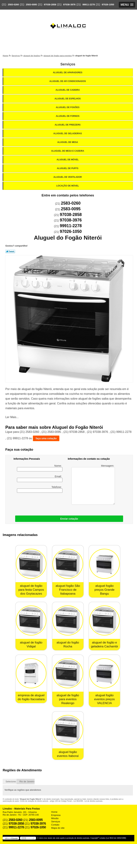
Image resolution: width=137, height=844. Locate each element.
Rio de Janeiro (26, 781)
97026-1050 (108, 4)
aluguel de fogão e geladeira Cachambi (104, 644)
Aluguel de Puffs (68, 168)
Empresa (55, 815)
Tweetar (10, 251)
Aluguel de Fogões (68, 107)
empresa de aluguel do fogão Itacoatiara (31, 697)
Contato (55, 824)
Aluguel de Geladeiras (67, 133)
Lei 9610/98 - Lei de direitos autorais (87, 801)
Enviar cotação (69, 518)
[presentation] (36, 503)
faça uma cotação (46, 438)
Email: (39, 478)
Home (54, 812)
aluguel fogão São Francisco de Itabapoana (68, 589)
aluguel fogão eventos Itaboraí (68, 754)
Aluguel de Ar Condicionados (68, 81)
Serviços (67, 64)
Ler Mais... (12, 417)
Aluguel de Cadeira (67, 90)
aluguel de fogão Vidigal (31, 644)
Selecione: (11, 781)
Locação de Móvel (68, 186)
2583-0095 (31, 4)
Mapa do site (57, 828)
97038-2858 (50, 4)
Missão (55, 818)
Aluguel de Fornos (68, 116)
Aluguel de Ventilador (67, 177)
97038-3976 (69, 4)
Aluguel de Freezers (68, 125)
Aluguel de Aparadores (68, 72)
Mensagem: (93, 484)
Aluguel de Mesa (67, 142)
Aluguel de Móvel (68, 159)
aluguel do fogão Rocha (68, 644)
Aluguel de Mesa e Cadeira (68, 151)
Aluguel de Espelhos (68, 98)
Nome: (39, 467)
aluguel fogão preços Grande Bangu (104, 589)
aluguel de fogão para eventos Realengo (68, 699)
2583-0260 (13, 4)
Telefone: (39, 489)
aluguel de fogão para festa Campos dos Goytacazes (31, 589)
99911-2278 (88, 4)
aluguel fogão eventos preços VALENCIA (104, 699)
